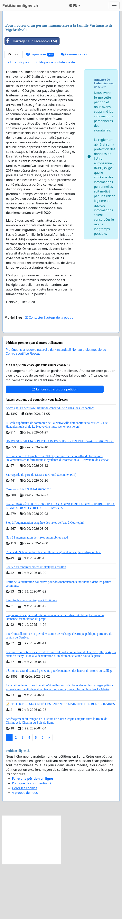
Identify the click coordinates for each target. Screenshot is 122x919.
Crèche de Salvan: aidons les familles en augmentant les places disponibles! (53, 607)
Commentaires (74, 109)
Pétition (13, 109)
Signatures (40, 109)
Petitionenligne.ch (20, 5)
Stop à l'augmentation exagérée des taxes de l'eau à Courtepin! (45, 577)
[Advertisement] (61, 44)
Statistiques (18, 117)
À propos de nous (25, 847)
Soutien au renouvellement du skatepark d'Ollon (36, 621)
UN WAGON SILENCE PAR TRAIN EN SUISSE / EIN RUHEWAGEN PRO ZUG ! (60, 496)
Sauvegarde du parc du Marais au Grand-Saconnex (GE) (41, 529)
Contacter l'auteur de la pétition (50, 372)
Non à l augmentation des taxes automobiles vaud (37, 592)
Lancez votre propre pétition (55, 444)
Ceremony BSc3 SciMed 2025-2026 (28, 544)
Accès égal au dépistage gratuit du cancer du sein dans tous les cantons (50, 462)
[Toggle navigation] (114, 5)
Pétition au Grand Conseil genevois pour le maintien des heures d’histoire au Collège (59, 725)
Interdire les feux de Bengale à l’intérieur (31, 655)
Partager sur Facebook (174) (31, 95)
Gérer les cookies (24, 843)
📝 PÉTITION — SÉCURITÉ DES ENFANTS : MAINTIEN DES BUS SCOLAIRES (60, 758)
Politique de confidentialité (55, 117)
